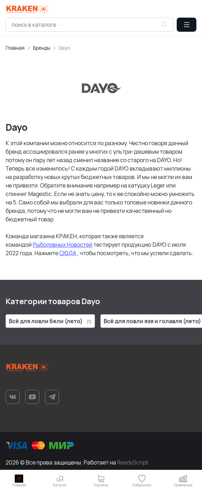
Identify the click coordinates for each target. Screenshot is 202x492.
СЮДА (67, 253)
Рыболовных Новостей (62, 244)
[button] (186, 25)
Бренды (41, 47)
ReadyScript (132, 462)
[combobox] (90, 25)
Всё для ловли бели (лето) (50, 321)
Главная (15, 47)
